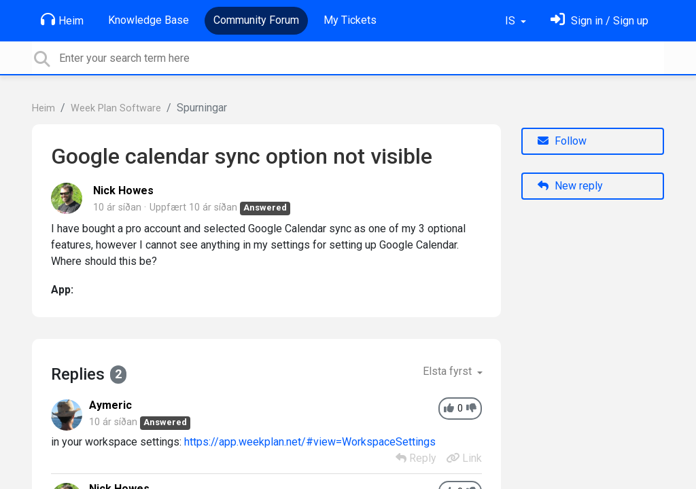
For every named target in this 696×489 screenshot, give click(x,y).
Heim (62, 19)
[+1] (449, 408)
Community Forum (256, 20)
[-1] (471, 408)
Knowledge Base (148, 20)
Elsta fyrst (448, 371)
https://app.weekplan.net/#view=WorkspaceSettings (310, 441)
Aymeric (110, 405)
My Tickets (350, 20)
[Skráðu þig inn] (599, 21)
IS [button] (511, 20)
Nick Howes (123, 190)
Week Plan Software (116, 108)
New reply (570, 185)
